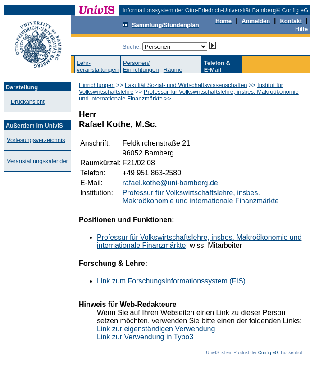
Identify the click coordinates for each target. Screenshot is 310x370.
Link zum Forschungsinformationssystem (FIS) (171, 281)
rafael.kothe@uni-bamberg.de (170, 183)
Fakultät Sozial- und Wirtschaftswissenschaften (186, 85)
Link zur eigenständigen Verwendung (156, 329)
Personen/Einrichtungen (141, 66)
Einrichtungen (97, 85)
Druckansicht (28, 101)
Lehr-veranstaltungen (98, 66)
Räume (173, 69)
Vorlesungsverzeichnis (36, 140)
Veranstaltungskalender (37, 161)
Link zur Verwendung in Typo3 (145, 337)
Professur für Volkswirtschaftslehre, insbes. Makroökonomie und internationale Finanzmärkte (201, 197)
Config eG (268, 352)
